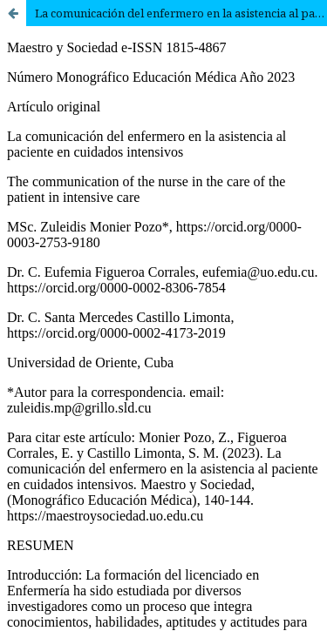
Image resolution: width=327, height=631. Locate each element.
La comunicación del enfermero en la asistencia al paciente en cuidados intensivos (181, 13)
